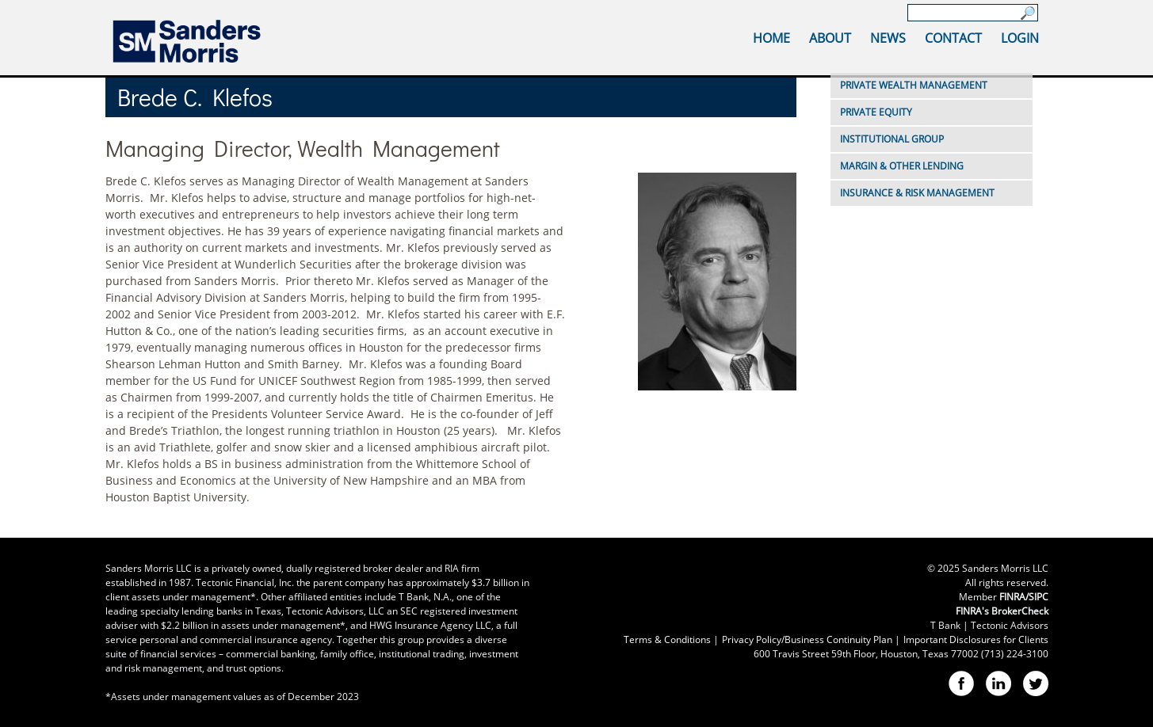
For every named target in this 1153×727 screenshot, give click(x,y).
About (830, 38)
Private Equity (876, 112)
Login (1020, 38)
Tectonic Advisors (1009, 625)
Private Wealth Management (913, 85)
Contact (953, 38)
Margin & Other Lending (902, 166)
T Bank (945, 625)
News (888, 38)
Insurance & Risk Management (917, 193)
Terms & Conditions (667, 639)
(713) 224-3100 (1014, 653)
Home (771, 38)
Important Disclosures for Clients (975, 639)
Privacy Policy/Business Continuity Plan (807, 639)
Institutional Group (892, 139)
